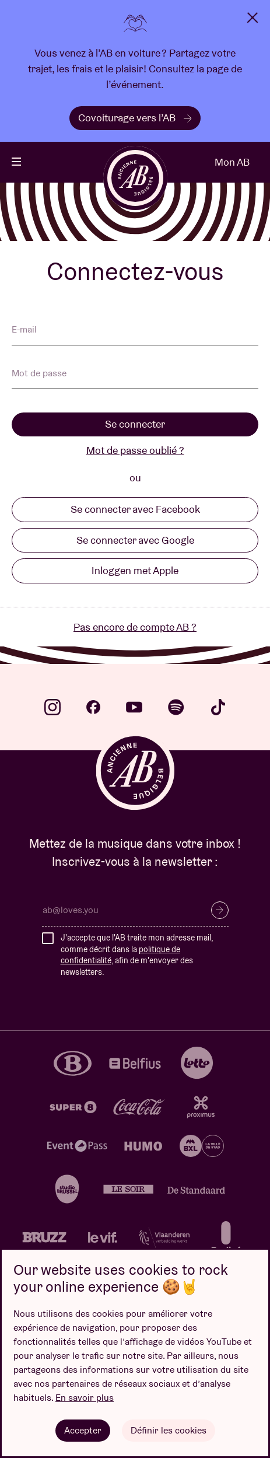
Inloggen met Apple (135, 570)
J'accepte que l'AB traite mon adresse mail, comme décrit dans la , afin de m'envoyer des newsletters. (137, 954)
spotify (176, 707)
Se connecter (135, 424)
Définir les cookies (168, 1430)
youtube (134, 707)
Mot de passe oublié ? (135, 450)
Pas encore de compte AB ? (135, 627)
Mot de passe (39, 374)
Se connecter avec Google (135, 540)
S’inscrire (220, 910)
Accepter (82, 1430)
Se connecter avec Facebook (135, 509)
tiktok (218, 707)
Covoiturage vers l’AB (135, 117)
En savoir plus (84, 1397)
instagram (52, 707)
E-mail (24, 330)
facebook (93, 707)
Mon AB (232, 162)
